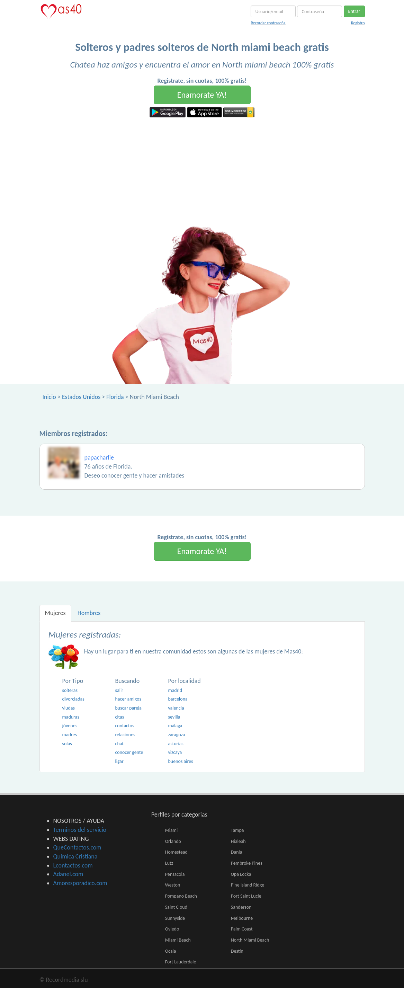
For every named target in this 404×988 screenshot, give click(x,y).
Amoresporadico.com (80, 883)
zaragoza (176, 735)
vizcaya (175, 752)
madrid (175, 690)
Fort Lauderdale (180, 962)
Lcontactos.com (73, 865)
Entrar (354, 11)
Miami (171, 830)
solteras (70, 690)
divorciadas (73, 699)
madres (69, 735)
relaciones (125, 735)
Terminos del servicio (80, 830)
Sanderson (241, 907)
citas (119, 717)
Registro (358, 22)
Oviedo (172, 929)
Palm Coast (242, 929)
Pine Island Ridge (247, 885)
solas (67, 744)
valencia (176, 708)
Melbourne (242, 918)
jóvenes (70, 726)
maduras (70, 717)
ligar (119, 761)
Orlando (173, 841)
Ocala (170, 951)
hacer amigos (128, 699)
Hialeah (238, 841)
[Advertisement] (202, 169)
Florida (115, 397)
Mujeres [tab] (55, 613)
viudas (68, 708)
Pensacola (175, 874)
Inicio (49, 397)
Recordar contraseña (268, 22)
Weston (172, 885)
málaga (175, 726)
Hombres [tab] (89, 613)
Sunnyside (175, 918)
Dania (236, 852)
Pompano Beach (181, 896)
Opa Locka (241, 874)
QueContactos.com (77, 847)
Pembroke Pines (246, 863)
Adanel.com (68, 874)
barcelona (177, 699)
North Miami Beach (250, 940)
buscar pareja (128, 708)
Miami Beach (178, 940)
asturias (175, 744)
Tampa (237, 830)
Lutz (169, 863)
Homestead (176, 852)
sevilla (174, 717)
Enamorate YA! (202, 95)
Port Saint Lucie (246, 896)
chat (119, 744)
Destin (237, 951)
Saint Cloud (176, 907)
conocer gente (129, 752)
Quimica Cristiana (75, 856)
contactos (124, 726)
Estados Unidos (81, 397)
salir (119, 690)
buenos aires (180, 761)
